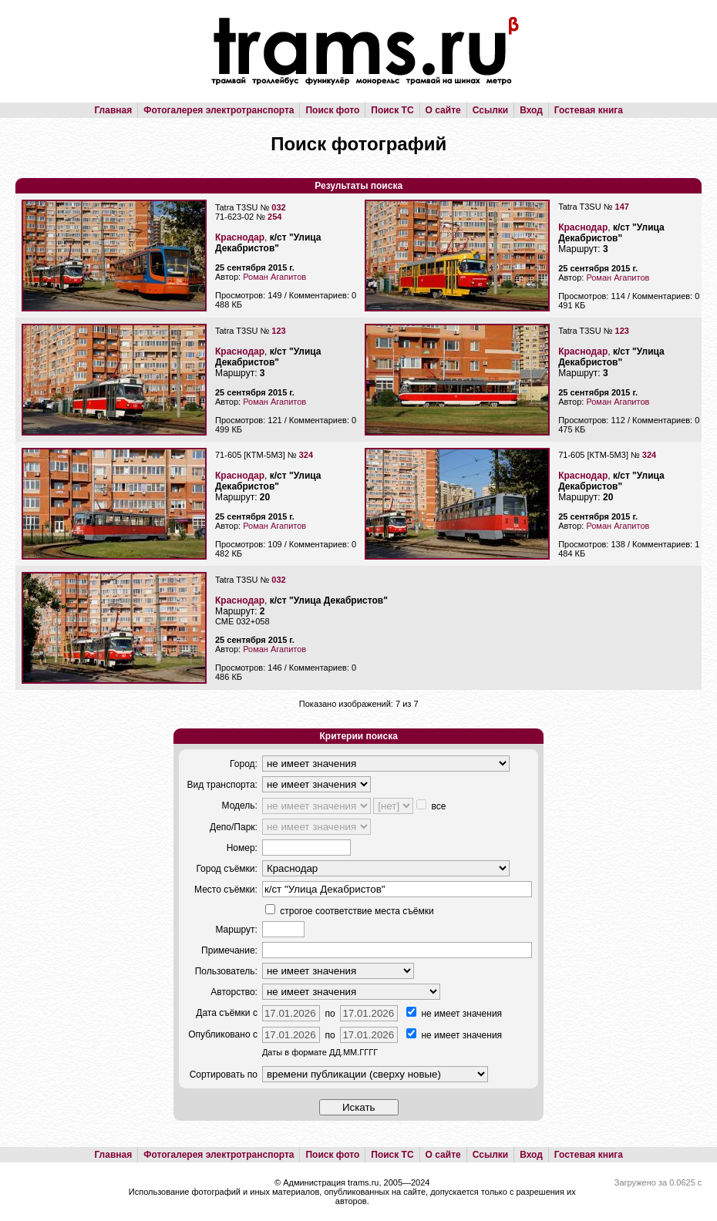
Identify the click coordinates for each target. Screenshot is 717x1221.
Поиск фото (332, 110)
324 (306, 454)
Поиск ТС (392, 110)
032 (278, 207)
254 (274, 216)
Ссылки (490, 110)
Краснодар (239, 237)
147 (622, 206)
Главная (113, 110)
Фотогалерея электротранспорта (218, 110)
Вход (531, 110)
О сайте (443, 110)
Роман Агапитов (274, 276)
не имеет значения (454, 1013)
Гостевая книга (588, 110)
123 (278, 330)
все (431, 806)
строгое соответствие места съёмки (349, 911)
